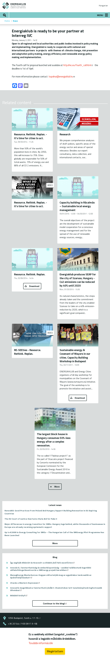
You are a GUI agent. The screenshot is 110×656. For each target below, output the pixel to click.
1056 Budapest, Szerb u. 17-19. (24, 618)
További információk (41, 644)
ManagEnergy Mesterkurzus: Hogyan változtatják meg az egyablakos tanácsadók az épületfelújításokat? (51, 576)
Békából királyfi (19, 595)
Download (34, 286)
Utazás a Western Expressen (25, 583)
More (57, 486)
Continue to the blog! (55, 603)
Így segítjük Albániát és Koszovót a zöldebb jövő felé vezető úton (42, 562)
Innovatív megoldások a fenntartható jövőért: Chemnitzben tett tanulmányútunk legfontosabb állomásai (56, 589)
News (15, 20)
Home (7, 20)
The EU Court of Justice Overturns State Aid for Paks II (31, 518)
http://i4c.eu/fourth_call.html (78, 65)
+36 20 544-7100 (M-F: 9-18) (22, 623)
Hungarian (103, 5)
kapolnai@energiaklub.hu (62, 76)
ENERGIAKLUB (14, 5)
